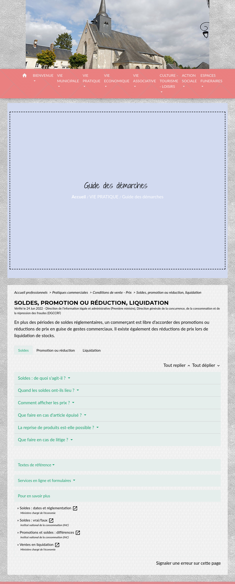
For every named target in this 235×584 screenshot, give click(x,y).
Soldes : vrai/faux (37, 520)
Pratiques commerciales (70, 292)
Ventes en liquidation (40, 544)
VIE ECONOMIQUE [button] (116, 78)
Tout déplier (206, 365)
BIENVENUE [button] (43, 75)
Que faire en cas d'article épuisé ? (50, 415)
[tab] (23, 350)
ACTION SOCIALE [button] (189, 78)
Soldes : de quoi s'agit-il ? (42, 378)
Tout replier (177, 365)
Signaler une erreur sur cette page (188, 563)
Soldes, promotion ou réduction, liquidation (168, 292)
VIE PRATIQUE (104, 196)
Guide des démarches (142, 196)
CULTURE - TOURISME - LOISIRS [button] (169, 80)
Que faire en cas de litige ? (43, 439)
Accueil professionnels (31, 292)
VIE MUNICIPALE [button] (68, 78)
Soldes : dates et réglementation (49, 508)
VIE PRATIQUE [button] (91, 78)
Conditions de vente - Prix (112, 292)
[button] (24, 76)
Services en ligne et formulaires (45, 480)
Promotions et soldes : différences (50, 532)
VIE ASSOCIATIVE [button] (144, 78)
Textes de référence (34, 464)
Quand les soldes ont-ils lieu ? (47, 390)
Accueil (79, 196)
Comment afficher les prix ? (44, 402)
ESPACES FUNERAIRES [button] (211, 78)
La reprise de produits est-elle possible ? (56, 427)
